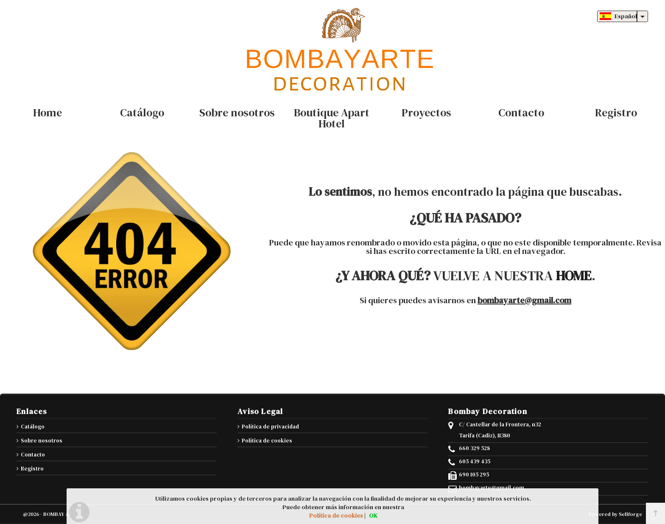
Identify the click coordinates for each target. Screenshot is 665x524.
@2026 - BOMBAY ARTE (50, 514)
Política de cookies (267, 440)
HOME (574, 275)
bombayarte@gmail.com (524, 300)
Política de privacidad (270, 426)
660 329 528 (474, 448)
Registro (32, 468)
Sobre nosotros (41, 440)
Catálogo (33, 426)
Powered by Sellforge (615, 514)
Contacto (33, 454)
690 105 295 (474, 474)
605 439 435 (474, 461)
